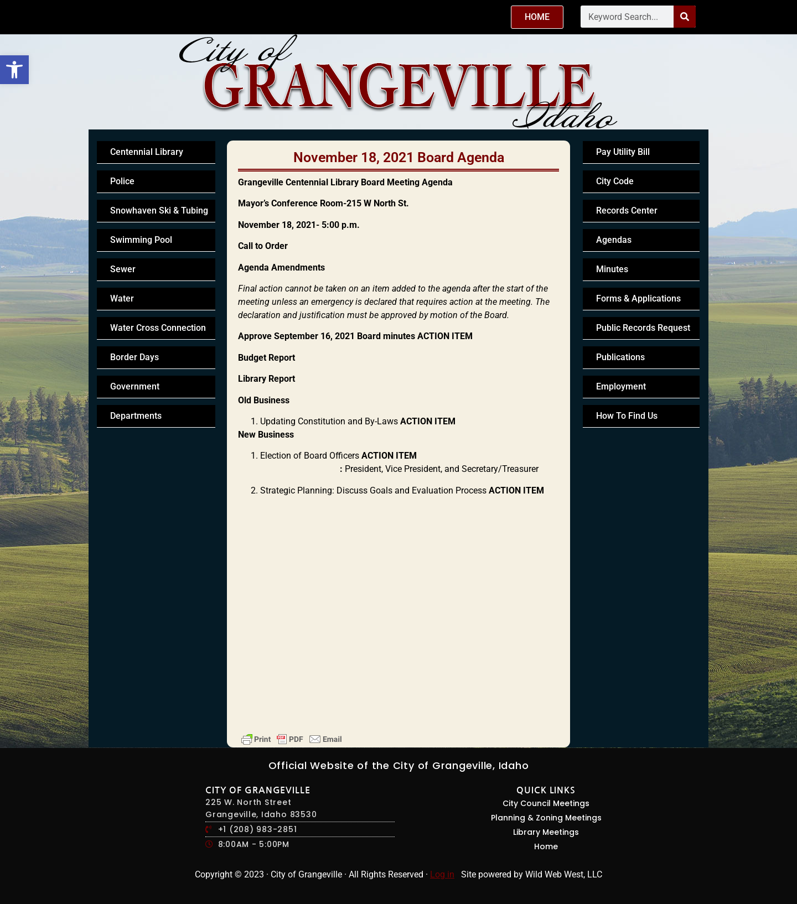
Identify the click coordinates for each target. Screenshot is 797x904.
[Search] (685, 17)
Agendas (614, 240)
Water (122, 298)
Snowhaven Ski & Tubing (159, 210)
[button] (14, 69)
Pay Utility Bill (623, 152)
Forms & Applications (638, 298)
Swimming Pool (141, 240)
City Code (615, 181)
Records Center (627, 210)
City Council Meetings (546, 803)
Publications (620, 357)
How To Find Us (627, 416)
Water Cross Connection (158, 328)
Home (546, 846)
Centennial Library (146, 152)
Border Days (134, 357)
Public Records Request (643, 328)
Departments (136, 416)
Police (122, 181)
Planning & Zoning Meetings (546, 817)
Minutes (612, 269)
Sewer (123, 269)
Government (134, 386)
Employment (621, 386)
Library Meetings (546, 832)
